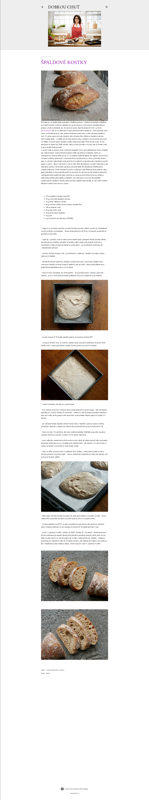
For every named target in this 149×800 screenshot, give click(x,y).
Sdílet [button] (43, 670)
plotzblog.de (46, 130)
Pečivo (48, 673)
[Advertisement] (74, 765)
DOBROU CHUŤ (64, 7)
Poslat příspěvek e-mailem (55, 670)
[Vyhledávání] (106, 6)
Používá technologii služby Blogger (74, 789)
